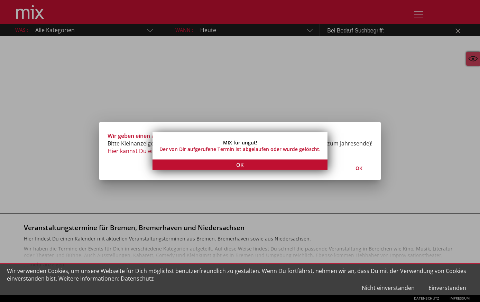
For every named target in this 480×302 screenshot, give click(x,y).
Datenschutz (137, 278)
